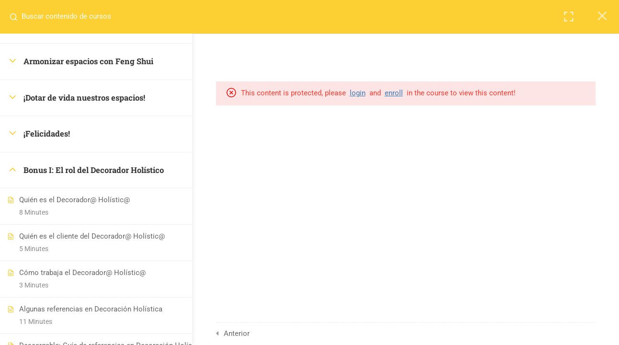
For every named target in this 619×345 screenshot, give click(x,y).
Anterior (254, 333)
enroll (412, 93)
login (376, 93)
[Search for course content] (17, 17)
